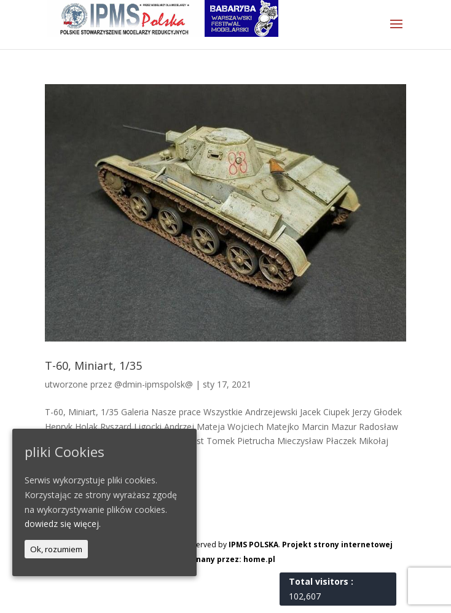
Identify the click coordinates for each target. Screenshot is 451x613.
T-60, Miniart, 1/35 (93, 365)
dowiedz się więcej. (63, 523)
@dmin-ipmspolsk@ (153, 384)
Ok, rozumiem (56, 549)
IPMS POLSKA (253, 544)
